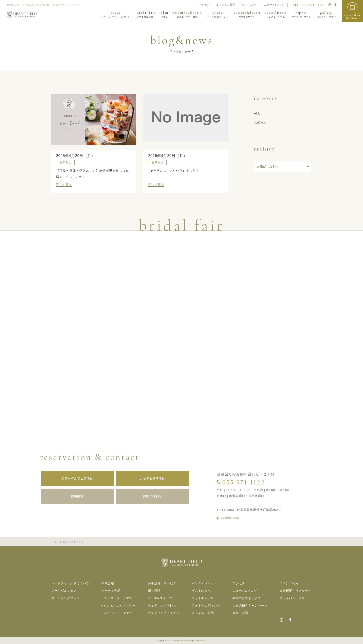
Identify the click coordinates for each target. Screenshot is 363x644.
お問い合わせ (146, 496)
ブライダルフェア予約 (71, 478)
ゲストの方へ (249, 4)
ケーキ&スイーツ (160, 598)
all (257, 113)
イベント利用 (288, 583)
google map (233, 517)
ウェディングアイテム (164, 613)
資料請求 (71, 496)
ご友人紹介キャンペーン (249, 605)
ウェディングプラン (65, 598)
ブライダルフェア (63, 590)
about (115, 14)
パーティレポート (204, 583)
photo (218, 14)
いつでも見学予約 (146, 478)
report (301, 14)
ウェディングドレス (162, 605)
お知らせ (260, 122)
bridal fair (146, 14)
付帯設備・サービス (162, 583)
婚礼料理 (154, 590)
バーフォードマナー (118, 613)
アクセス (204, 4)
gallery (326, 14)
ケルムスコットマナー (120, 605)
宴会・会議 (240, 613)
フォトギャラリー (204, 598)
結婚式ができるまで (246, 598)
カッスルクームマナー (120, 598)
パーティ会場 (110, 590)
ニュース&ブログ (274, 4)
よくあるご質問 (225, 4)
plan (164, 14)
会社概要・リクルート (295, 590)
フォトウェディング (206, 605)
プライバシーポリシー (295, 598)
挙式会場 (107, 583)
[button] (352, 11)
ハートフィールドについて (70, 583)
